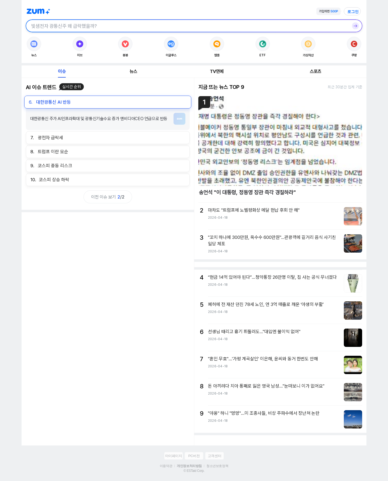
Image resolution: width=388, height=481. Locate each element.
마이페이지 (173, 456)
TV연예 (217, 71)
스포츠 (315, 71)
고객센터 (214, 456)
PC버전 (194, 456)
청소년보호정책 (217, 466)
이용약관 (166, 466)
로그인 (353, 11)
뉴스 (133, 71)
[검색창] (187, 26)
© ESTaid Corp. (193, 471)
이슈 (61, 71)
